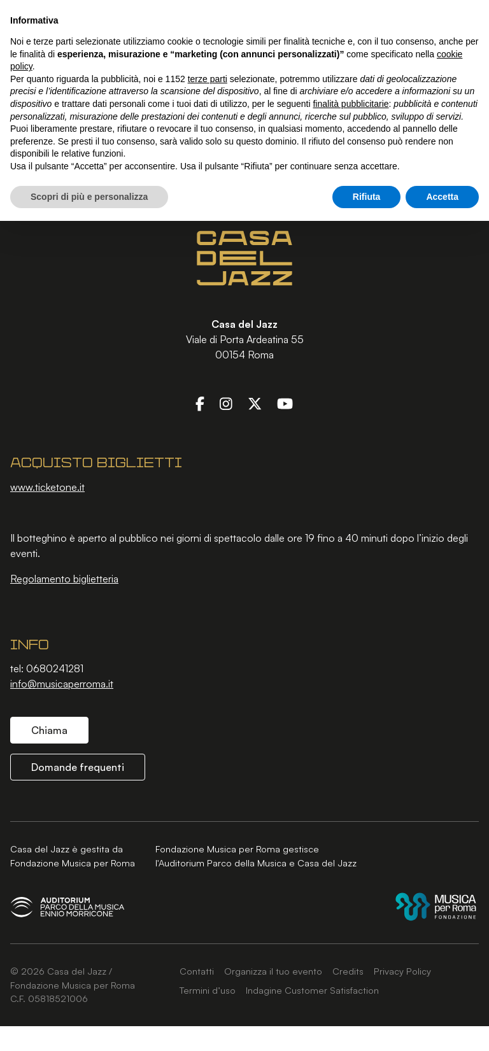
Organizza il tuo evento (273, 970)
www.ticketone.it (47, 487)
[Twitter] (255, 403)
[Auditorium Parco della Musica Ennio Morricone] (67, 906)
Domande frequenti (77, 767)
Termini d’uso (208, 989)
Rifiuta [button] (367, 197)
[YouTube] (285, 403)
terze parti (207, 79)
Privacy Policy (402, 970)
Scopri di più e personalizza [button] (89, 197)
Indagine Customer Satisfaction (312, 989)
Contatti (197, 970)
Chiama (49, 730)
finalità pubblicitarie (350, 104)
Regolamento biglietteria (64, 578)
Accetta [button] (442, 197)
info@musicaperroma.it (61, 683)
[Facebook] (199, 403)
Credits (348, 970)
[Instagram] (226, 403)
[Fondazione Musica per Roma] (436, 907)
